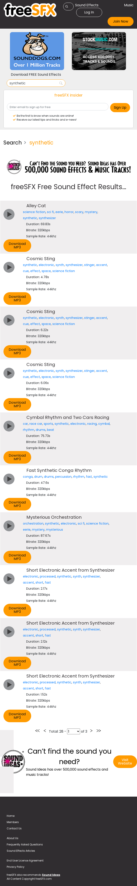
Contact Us (14, 828)
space (46, 271)
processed (48, 576)
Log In (89, 12)
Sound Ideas (51, 875)
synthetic (30, 218)
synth (60, 265)
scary (79, 212)
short (39, 582)
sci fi (50, 212)
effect (35, 271)
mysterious (54, 529)
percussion (63, 476)
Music (129, 5)
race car (35, 424)
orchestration (33, 523)
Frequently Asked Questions (25, 844)
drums (40, 430)
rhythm (28, 430)
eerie (59, 212)
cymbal (104, 424)
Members (13, 822)
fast (89, 476)
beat (50, 430)
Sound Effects (86, 5)
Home (11, 816)
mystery (91, 212)
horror (69, 212)
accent (101, 265)
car (25, 424)
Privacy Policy (15, 867)
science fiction (34, 212)
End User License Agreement (25, 860)
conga (28, 476)
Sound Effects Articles (21, 851)
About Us (12, 838)
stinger (89, 265)
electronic (46, 265)
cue (26, 271)
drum (38, 476)
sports (48, 424)
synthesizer (47, 218)
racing (92, 424)
